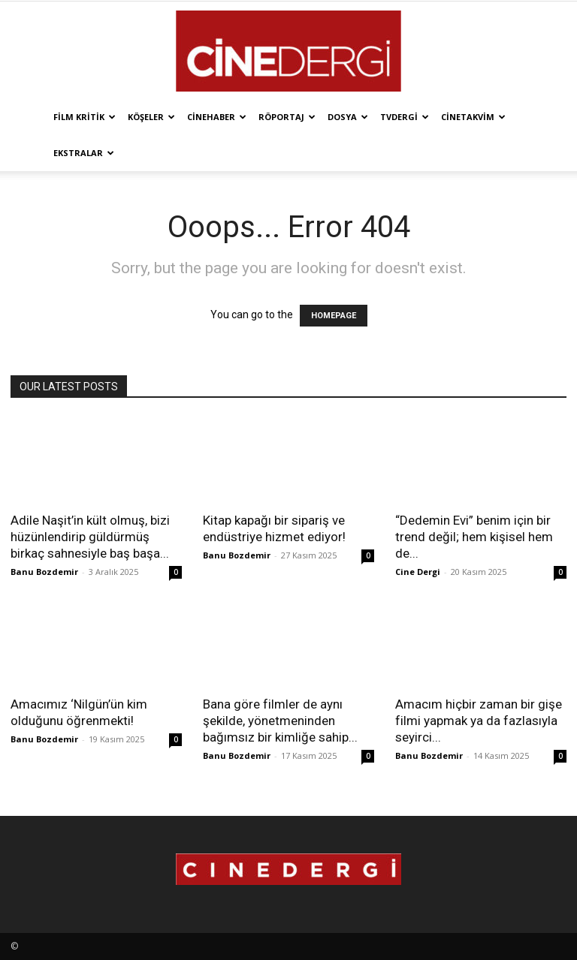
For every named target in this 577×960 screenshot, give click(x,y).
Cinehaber (216, 116)
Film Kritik (84, 116)
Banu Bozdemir (44, 571)
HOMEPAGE (333, 316)
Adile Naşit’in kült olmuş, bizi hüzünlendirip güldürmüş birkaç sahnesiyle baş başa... (90, 537)
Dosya (348, 116)
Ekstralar (83, 152)
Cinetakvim (473, 116)
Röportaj (287, 116)
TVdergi (404, 116)
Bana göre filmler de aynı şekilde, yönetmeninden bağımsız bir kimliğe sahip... (280, 721)
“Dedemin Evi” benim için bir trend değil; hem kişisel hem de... (474, 537)
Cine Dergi (417, 571)
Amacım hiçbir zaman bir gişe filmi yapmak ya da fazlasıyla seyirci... (478, 721)
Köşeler (151, 116)
